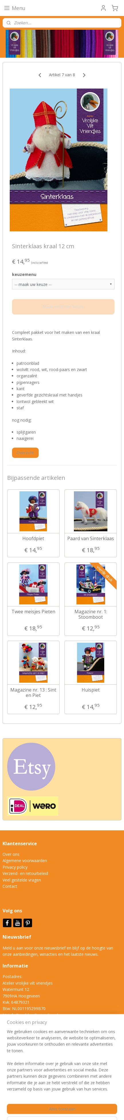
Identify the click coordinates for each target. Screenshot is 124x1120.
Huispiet (91, 690)
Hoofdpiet (33, 538)
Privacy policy (15, 867)
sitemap (82, 1100)
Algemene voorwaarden (25, 860)
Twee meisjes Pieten (33, 611)
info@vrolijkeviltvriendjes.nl (33, 1015)
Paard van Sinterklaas (90, 538)
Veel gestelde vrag (19, 880)
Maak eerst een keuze (63, 307)
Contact (10, 886)
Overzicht (25, 452)
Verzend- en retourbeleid (25, 873)
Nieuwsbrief (17, 937)
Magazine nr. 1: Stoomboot (90, 614)
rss (94, 1100)
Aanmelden (17, 1070)
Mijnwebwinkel (80, 1109)
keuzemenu (24, 274)
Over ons (11, 854)
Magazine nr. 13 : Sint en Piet (33, 692)
